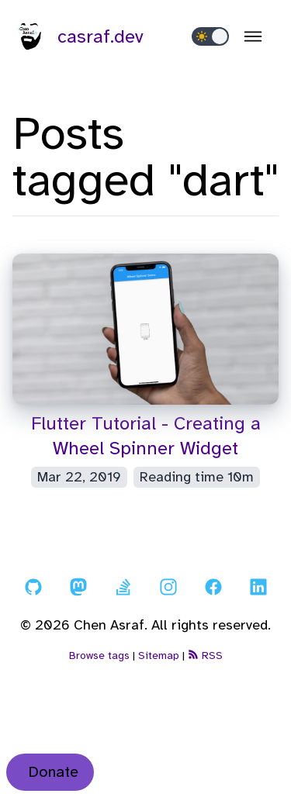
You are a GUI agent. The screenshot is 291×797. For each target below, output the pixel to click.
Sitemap (158, 655)
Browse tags (99, 655)
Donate (53, 771)
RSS (205, 655)
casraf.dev (79, 36)
